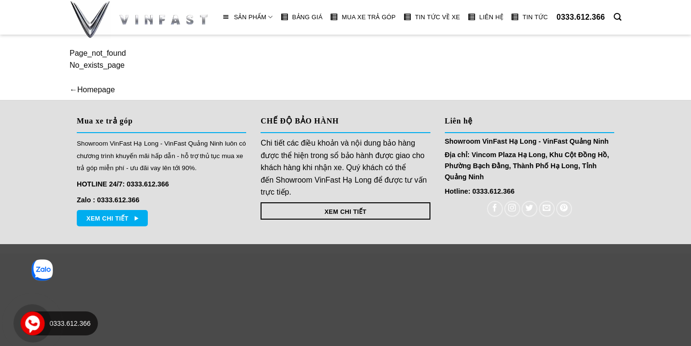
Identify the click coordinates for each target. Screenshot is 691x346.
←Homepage (92, 90)
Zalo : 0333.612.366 (108, 200)
